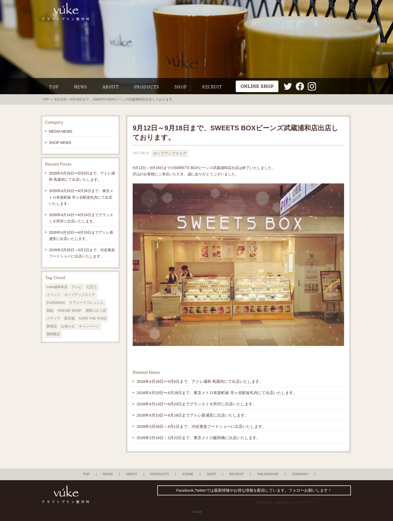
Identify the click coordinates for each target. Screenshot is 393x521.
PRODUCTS (146, 87)
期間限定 (53, 334)
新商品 (52, 326)
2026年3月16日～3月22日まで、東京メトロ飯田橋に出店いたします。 (198, 437)
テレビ (77, 287)
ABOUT (111, 87)
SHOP (181, 87)
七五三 (91, 287)
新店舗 (69, 318)
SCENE (188, 474)
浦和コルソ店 (96, 310)
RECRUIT (212, 87)
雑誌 (50, 310)
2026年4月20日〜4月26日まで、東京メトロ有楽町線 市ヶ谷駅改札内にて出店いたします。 (217, 392)
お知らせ (68, 326)
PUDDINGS (56, 303)
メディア (53, 318)
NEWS (80, 87)
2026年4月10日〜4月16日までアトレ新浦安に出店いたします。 (193, 415)
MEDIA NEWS (60, 131)
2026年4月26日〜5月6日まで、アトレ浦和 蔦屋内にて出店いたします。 (200, 381)
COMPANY (300, 474)
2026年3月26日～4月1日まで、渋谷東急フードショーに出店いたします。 (201, 426)
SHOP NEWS (60, 143)
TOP (54, 87)
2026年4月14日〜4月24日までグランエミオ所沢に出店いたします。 (196, 404)
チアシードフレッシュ (86, 303)
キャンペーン (89, 326)
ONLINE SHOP (69, 310)
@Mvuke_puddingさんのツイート (286, 502)
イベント (53, 295)
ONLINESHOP (268, 474)
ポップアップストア (169, 153)
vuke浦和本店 (57, 287)
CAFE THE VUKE (92, 318)
